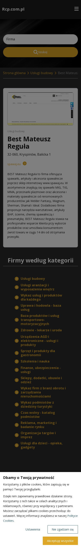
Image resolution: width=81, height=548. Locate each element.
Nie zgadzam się (63, 529)
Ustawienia (33, 529)
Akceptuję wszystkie (60, 541)
